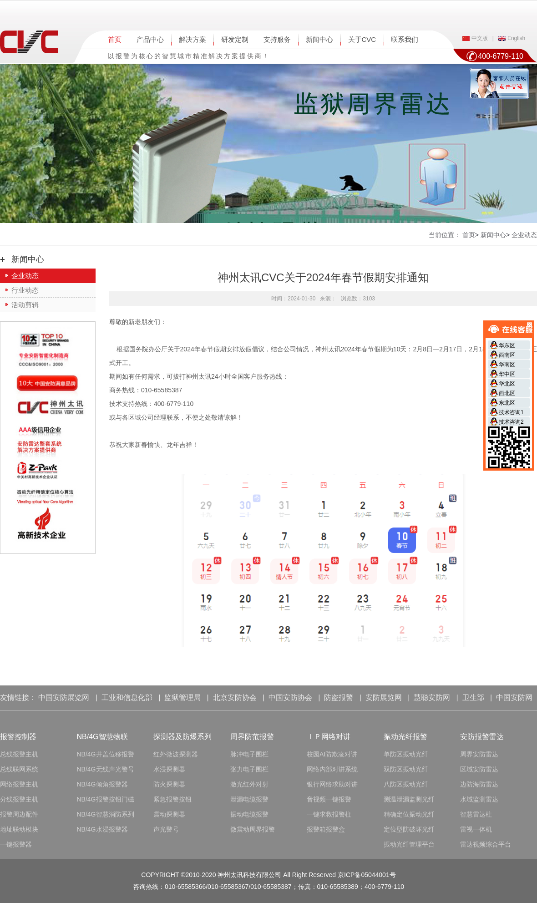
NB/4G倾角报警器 (102, 784)
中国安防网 (514, 697)
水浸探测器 (169, 769)
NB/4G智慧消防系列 (105, 814)
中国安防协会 (290, 697)
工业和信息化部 (126, 697)
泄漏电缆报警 (249, 799)
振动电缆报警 (249, 814)
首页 (115, 39)
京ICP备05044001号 (367, 874)
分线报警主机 (19, 799)
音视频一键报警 (329, 799)
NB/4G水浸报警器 (102, 829)
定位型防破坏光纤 (409, 829)
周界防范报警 (252, 737)
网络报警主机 (19, 784)
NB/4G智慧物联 (102, 737)
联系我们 (404, 39)
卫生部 (473, 697)
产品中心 (150, 39)
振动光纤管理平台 (409, 844)
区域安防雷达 (479, 769)
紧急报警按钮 (172, 799)
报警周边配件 (19, 814)
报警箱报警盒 (326, 829)
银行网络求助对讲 (332, 784)
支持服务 (277, 39)
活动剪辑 (25, 305)
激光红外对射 (249, 784)
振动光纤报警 (405, 737)
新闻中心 (319, 39)
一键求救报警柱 (329, 814)
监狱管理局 (182, 697)
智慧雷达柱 (476, 814)
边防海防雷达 (479, 784)
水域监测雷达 (479, 799)
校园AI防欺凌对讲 (332, 754)
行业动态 (25, 290)
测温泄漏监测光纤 (409, 799)
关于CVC (362, 39)
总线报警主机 (19, 754)
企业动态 (25, 275)
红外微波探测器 (175, 754)
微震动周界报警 (252, 829)
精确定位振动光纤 (409, 814)
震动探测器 (169, 814)
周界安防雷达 (479, 754)
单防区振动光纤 (406, 754)
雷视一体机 (476, 829)
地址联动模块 (19, 829)
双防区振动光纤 (406, 769)
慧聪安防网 (432, 697)
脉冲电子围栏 (249, 754)
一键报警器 (16, 844)
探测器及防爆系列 (182, 737)
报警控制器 (18, 737)
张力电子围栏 (249, 769)
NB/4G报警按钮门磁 (105, 799)
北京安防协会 (235, 697)
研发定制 (234, 39)
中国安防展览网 (63, 697)
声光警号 (166, 829)
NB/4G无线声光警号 (105, 769)
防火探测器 (169, 784)
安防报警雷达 (482, 737)
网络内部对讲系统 (332, 769)
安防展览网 (383, 697)
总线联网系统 (19, 769)
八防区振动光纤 (406, 784)
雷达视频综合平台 (485, 844)
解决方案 (192, 39)
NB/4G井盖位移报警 (105, 754)
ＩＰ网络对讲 (328, 737)
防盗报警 (338, 697)
